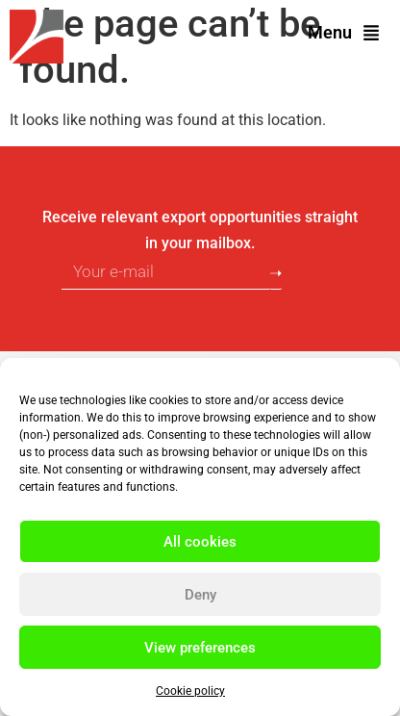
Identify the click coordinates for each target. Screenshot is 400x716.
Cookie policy (190, 691)
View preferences (200, 647)
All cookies (200, 541)
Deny (200, 594)
